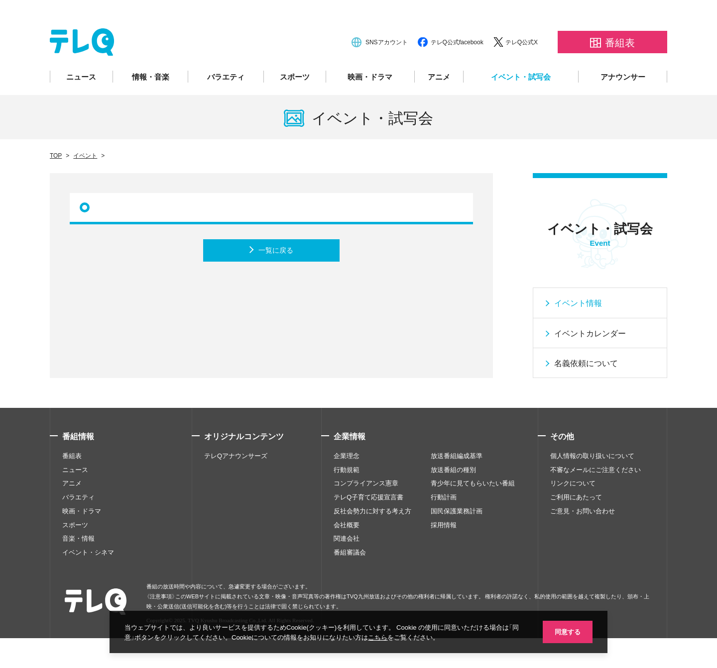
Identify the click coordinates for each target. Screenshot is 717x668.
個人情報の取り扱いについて (592, 484)
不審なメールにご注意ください (595, 498)
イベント (85, 185)
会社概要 (346, 554)
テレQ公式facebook (457, 71)
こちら (377, 637)
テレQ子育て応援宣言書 (368, 526)
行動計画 (444, 526)
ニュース (81, 106)
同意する (568, 631)
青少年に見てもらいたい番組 (473, 512)
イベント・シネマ (88, 581)
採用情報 (444, 554)
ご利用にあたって (576, 526)
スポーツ (295, 106)
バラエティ (225, 106)
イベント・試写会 (521, 106)
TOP (56, 185)
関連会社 (346, 568)
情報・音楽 (150, 106)
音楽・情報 (78, 568)
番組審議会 (350, 581)
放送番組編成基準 (456, 484)
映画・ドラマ (370, 106)
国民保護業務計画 (456, 540)
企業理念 (346, 484)
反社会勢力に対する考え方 (372, 540)
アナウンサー (622, 106)
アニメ (439, 106)
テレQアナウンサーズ (235, 484)
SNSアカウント (386, 71)
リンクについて (573, 512)
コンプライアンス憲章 (366, 512)
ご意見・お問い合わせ (582, 540)
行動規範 (346, 498)
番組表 (72, 484)
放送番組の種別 (453, 498)
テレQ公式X (521, 71)
